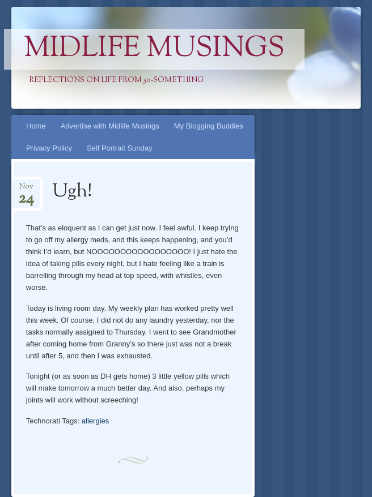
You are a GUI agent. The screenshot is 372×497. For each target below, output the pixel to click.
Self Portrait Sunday (120, 148)
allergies (95, 421)
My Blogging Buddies (208, 126)
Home (36, 126)
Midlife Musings (154, 49)
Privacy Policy (49, 148)
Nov (26, 190)
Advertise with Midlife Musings (110, 126)
